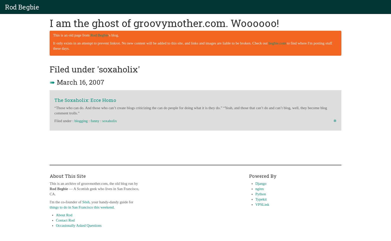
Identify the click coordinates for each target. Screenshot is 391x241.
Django (260, 184)
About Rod (64, 215)
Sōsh (86, 202)
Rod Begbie (22, 7)
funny (95, 121)
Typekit (261, 199)
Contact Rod (65, 220)
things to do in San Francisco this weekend (82, 207)
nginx (259, 189)
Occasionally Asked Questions (78, 226)
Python (260, 194)
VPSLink (262, 205)
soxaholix (109, 121)
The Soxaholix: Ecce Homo (85, 100)
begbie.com (277, 43)
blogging (81, 121)
